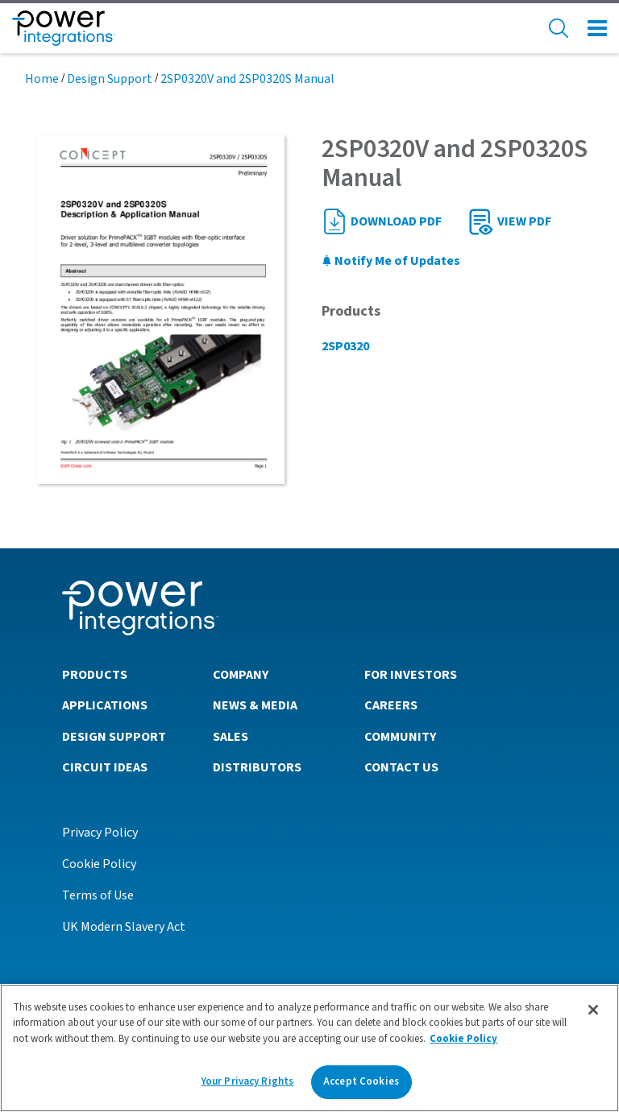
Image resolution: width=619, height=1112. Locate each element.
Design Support (109, 79)
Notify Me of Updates (391, 261)
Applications (104, 705)
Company (240, 675)
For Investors (410, 675)
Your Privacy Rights (247, 1081)
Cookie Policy (99, 864)
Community (400, 737)
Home (42, 79)
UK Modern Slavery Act (123, 927)
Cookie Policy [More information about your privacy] (463, 1038)
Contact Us (401, 767)
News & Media (255, 705)
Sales (230, 737)
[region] (309, 1048)
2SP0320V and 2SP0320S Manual (247, 79)
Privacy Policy (100, 832)
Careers (391, 705)
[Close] (593, 1009)
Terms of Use (98, 895)
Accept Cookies (361, 1081)
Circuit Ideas (104, 767)
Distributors (257, 767)
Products (94, 675)
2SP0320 (345, 346)
